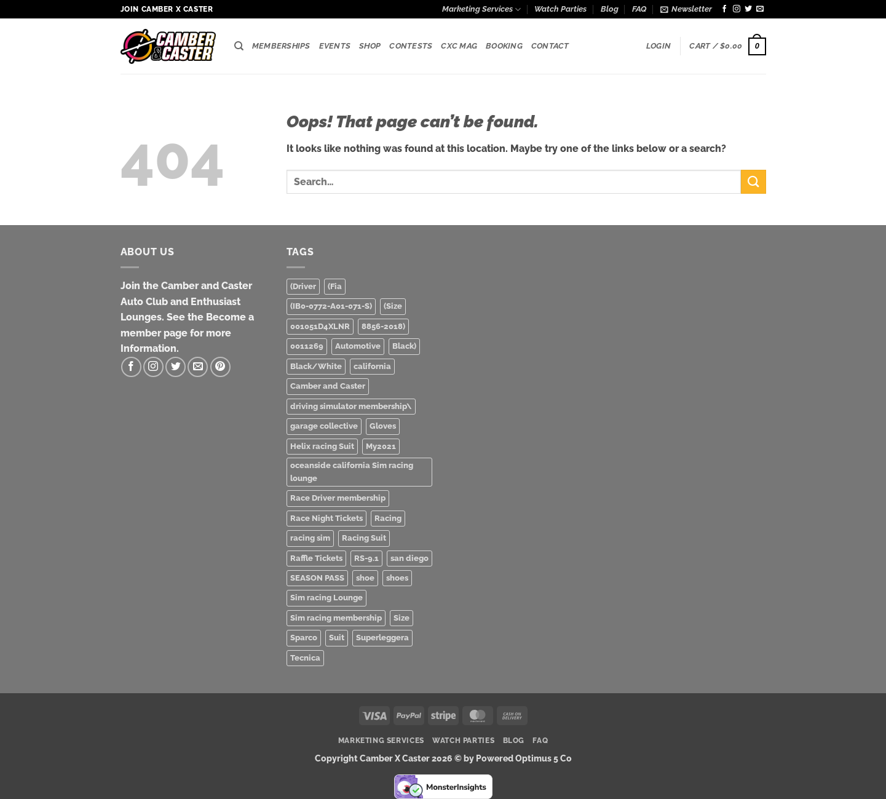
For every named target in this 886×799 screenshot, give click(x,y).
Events (335, 45)
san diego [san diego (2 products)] (409, 558)
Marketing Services (481, 9)
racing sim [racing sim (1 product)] (310, 538)
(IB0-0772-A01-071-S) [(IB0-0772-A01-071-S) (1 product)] (331, 306)
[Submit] (753, 182)
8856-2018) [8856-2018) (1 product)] (383, 326)
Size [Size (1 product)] (401, 617)
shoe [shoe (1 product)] (365, 577)
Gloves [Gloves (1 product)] (383, 426)
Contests (410, 45)
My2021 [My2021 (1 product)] (381, 446)
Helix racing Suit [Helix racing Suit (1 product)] (322, 446)
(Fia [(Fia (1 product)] (335, 286)
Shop (370, 45)
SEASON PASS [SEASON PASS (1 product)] (317, 577)
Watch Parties (560, 9)
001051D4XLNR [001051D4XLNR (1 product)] (320, 326)
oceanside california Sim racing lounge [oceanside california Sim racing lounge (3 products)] (351, 471)
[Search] (238, 46)
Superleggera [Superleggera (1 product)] (382, 637)
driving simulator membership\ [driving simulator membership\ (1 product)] (351, 406)
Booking (504, 45)
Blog (610, 9)
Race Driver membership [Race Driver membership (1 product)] (338, 498)
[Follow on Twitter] (748, 9)
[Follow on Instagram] (736, 9)
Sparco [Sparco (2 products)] (303, 637)
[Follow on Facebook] (724, 9)
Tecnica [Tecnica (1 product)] (305, 657)
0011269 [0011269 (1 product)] (306, 346)
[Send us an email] (760, 9)
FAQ (639, 9)
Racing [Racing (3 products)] (387, 518)
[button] (686, 9)
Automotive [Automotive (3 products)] (358, 346)
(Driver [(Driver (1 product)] (303, 286)
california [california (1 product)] (372, 366)
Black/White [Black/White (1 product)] (316, 366)
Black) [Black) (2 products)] (404, 346)
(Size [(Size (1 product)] (393, 306)
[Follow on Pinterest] (220, 367)
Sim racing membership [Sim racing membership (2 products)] (336, 617)
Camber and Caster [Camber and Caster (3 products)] (327, 386)
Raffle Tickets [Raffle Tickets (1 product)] (316, 558)
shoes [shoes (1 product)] (397, 577)
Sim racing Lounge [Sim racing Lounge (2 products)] (326, 597)
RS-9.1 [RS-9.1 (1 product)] (366, 558)
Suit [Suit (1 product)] (336, 637)
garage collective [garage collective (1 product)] (324, 426)
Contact (550, 45)
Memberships (281, 45)
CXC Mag (459, 45)
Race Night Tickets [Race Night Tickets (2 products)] (326, 518)
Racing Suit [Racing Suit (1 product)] (364, 538)
